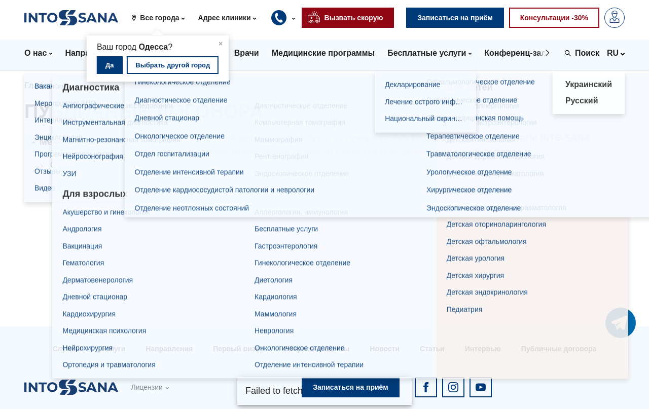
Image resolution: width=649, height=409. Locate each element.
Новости (385, 349)
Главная (40, 85)
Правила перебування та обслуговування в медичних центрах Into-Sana (352, 151)
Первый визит (238, 349)
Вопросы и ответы (316, 349)
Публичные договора (559, 349)
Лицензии (146, 387)
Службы (66, 349)
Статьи (432, 349)
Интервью (483, 349)
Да (109, 65)
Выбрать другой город (172, 65)
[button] (161, 18)
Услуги (114, 349)
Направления (169, 349)
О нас (61, 165)
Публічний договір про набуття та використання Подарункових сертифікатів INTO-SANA (390, 138)
